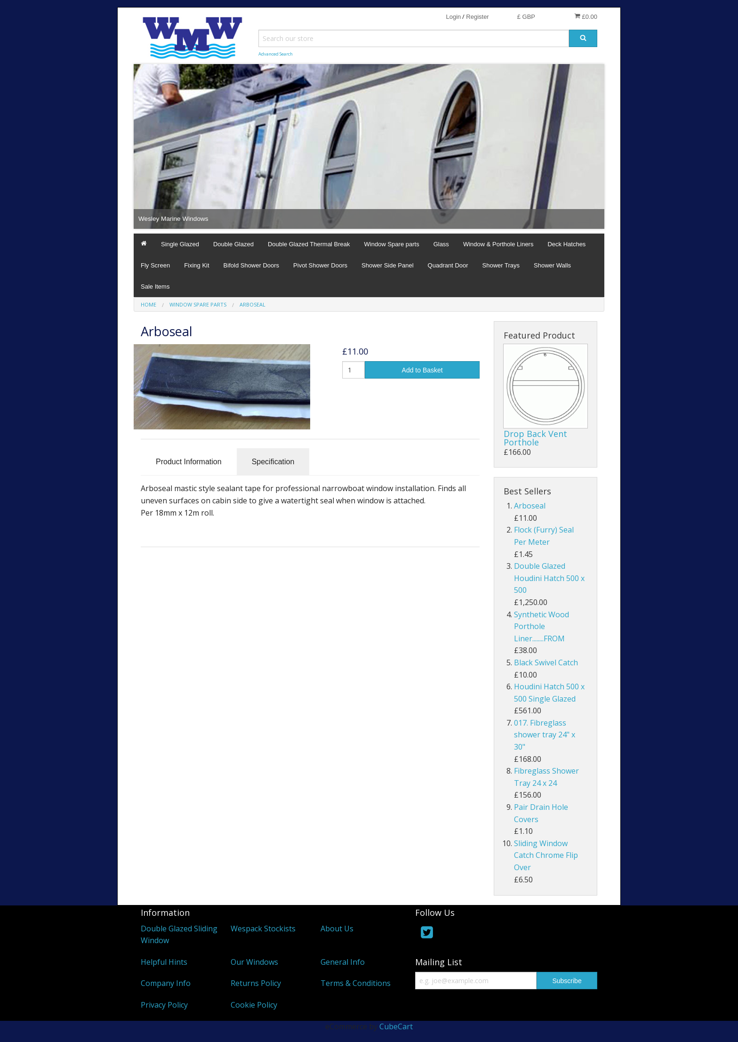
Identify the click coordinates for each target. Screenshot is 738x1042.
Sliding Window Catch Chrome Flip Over (546, 855)
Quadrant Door (448, 265)
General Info (343, 962)
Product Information (189, 462)
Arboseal (529, 506)
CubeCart (396, 1026)
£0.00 (585, 16)
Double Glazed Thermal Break (309, 244)
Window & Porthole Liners (498, 244)
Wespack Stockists (263, 928)
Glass (441, 244)
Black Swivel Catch (546, 662)
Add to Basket (422, 370)
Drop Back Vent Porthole (535, 438)
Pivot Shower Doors (320, 265)
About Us (337, 928)
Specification (273, 462)
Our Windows (254, 962)
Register (477, 16)
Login (453, 16)
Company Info (166, 983)
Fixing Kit (196, 265)
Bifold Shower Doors (252, 265)
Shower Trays (501, 265)
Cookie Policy (254, 1005)
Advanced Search (275, 54)
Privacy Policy (164, 1005)
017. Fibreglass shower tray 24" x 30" (544, 735)
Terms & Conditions (356, 983)
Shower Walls (552, 265)
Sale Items (155, 286)
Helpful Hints (164, 962)
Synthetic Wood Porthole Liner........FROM (541, 626)
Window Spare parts (391, 244)
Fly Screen (155, 265)
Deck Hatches (566, 244)
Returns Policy (256, 983)
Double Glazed (233, 244)
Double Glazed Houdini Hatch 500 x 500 (549, 578)
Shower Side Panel (387, 265)
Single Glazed (180, 244)
